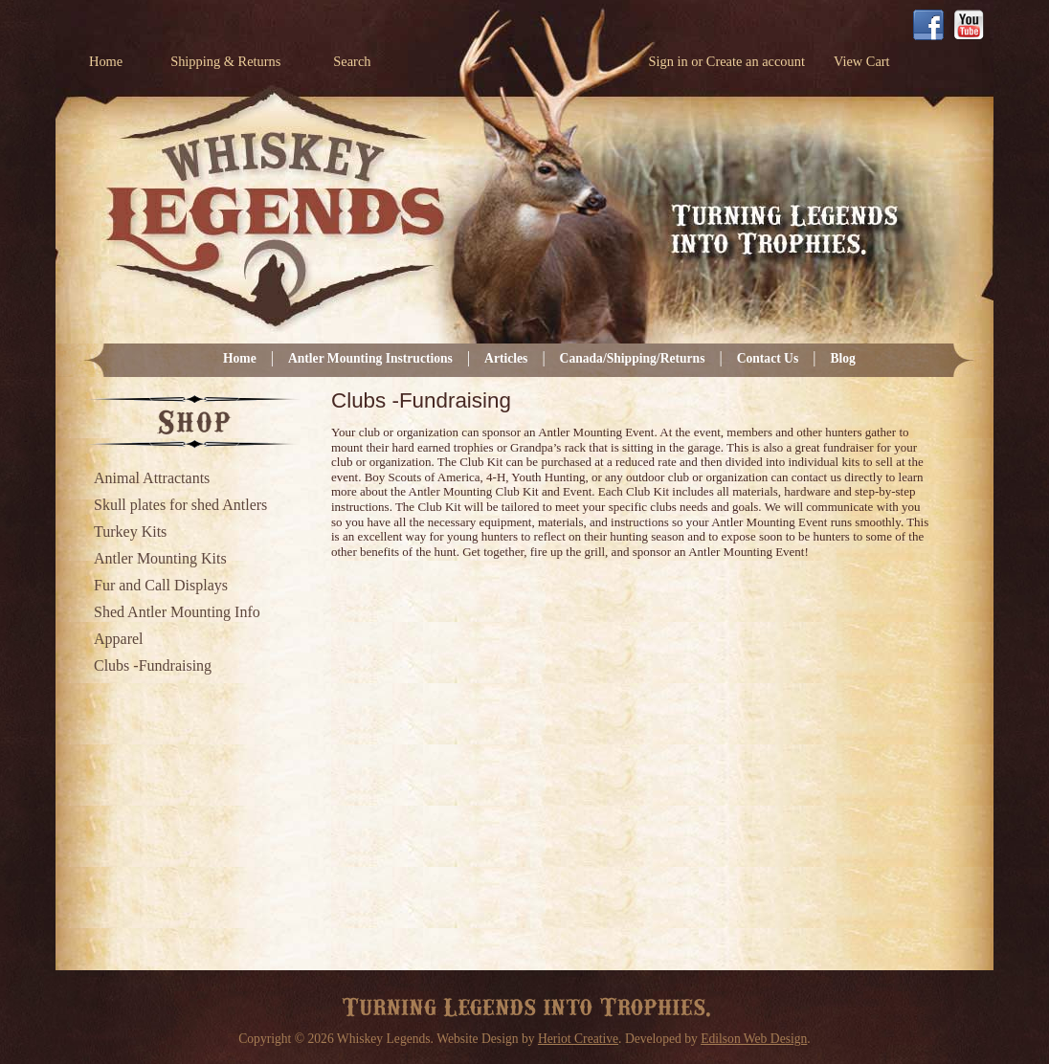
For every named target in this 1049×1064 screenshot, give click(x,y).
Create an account (755, 61)
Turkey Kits (130, 531)
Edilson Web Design (754, 1038)
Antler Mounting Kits (160, 558)
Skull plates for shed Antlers (180, 505)
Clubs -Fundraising (153, 665)
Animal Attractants (152, 478)
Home (106, 61)
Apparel (119, 639)
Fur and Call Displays (161, 585)
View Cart (862, 61)
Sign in (667, 61)
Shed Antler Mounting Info (177, 612)
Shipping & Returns (225, 61)
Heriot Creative (578, 1038)
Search (351, 61)
